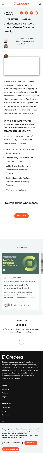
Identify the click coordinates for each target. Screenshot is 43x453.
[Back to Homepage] (21, 4)
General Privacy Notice (10, 436)
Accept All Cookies (10, 450)
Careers (4, 411)
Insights (4, 397)
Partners (5, 393)
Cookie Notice (13, 438)
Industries (5, 389)
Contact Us (6, 415)
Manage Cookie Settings (12, 444)
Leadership (6, 407)
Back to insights (8, 13)
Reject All (31, 444)
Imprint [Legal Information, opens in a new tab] (21, 438)
